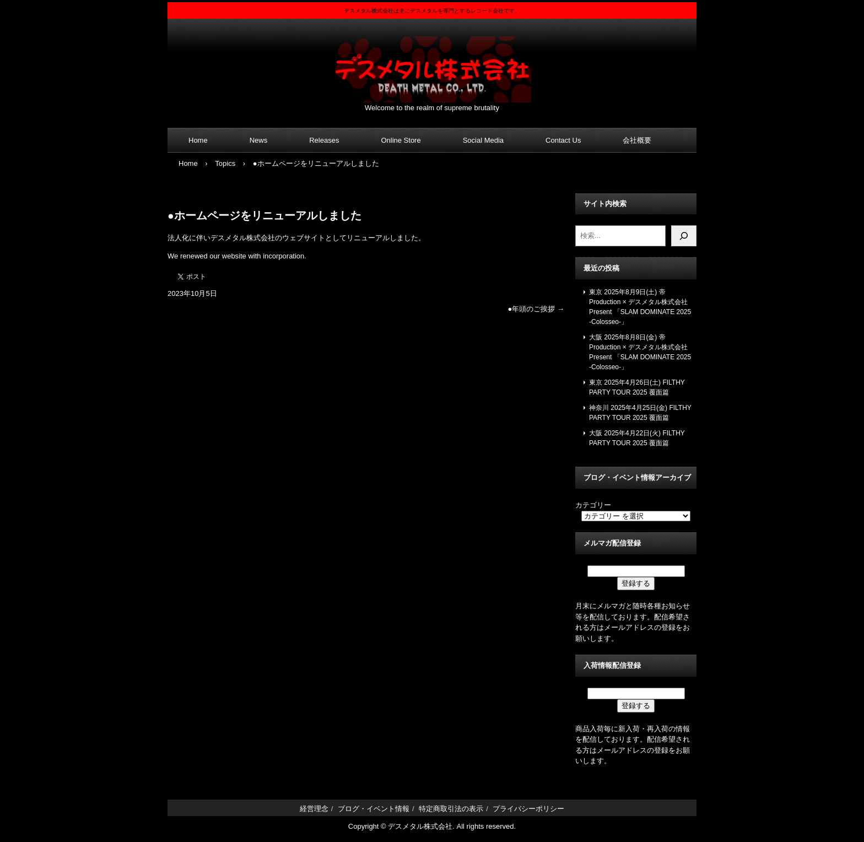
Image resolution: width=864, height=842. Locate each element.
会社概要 (637, 140)
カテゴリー (593, 505)
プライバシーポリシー (528, 809)
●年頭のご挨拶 (536, 309)
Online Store (400, 140)
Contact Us (563, 140)
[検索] (683, 235)
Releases (324, 140)
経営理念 (314, 809)
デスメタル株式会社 (432, 62)
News (259, 140)
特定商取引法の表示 (451, 809)
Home (198, 140)
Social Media (483, 140)
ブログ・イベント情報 (373, 809)
